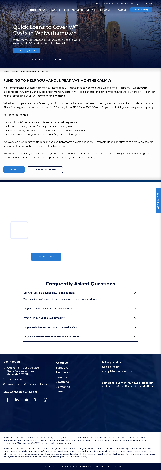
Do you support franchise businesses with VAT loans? (79, 337)
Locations (92, 10)
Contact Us (120, 10)
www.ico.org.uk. (68, 443)
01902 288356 (144, 3)
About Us (62, 362)
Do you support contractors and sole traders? (79, 308)
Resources (77, 10)
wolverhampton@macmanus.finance (114, 3)
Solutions (54, 10)
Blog (66, 10)
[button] (43, 10)
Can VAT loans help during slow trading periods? (79, 293)
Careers (61, 391)
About (42, 10)
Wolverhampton (28, 72)
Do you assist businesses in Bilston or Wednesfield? (79, 327)
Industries (105, 10)
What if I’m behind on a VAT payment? (79, 318)
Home (33, 10)
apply (14, 169)
